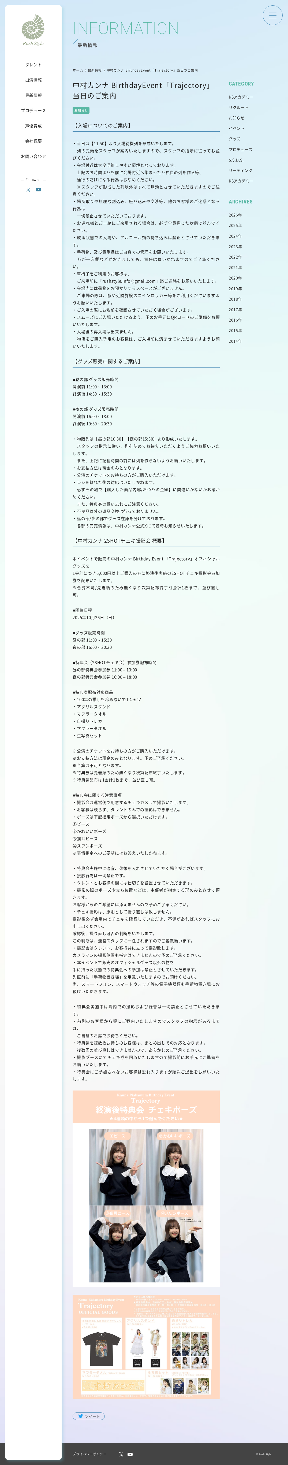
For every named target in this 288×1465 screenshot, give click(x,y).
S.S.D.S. (236, 159)
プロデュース (241, 149)
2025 (233, 225)
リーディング (241, 170)
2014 (233, 341)
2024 (233, 236)
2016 (233, 319)
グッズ (235, 138)
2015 (233, 330)
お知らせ (237, 117)
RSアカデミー (241, 96)
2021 (233, 267)
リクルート (239, 107)
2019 (233, 288)
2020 (233, 277)
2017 (233, 309)
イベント (237, 128)
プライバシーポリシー (90, 1454)
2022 (233, 256)
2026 (233, 214)
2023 (233, 246)
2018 (233, 299)
